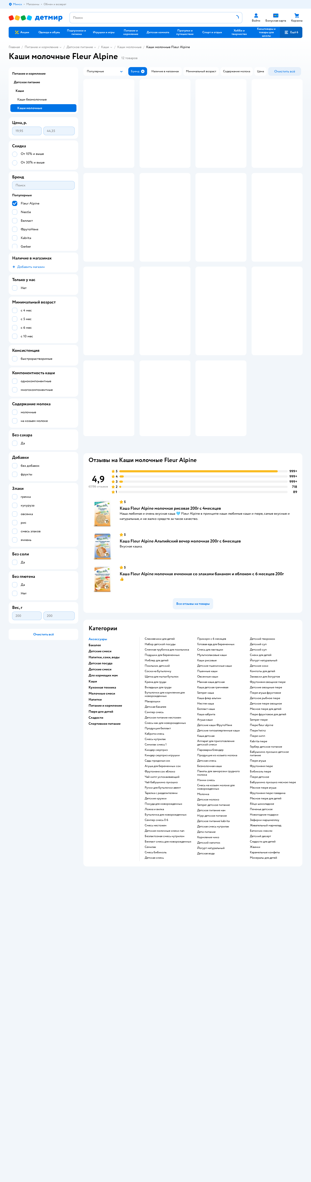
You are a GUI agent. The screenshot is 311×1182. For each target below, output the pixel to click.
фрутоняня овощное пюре (268, 774)
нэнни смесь (206, 872)
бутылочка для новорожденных (166, 907)
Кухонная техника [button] (102, 780)
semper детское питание (213, 897)
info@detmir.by (60, 1084)
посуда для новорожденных (163, 896)
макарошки (152, 793)
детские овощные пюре (266, 779)
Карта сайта (89, 1017)
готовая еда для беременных (216, 736)
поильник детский (157, 758)
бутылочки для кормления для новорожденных (165, 786)
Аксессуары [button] (98, 731)
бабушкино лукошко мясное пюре (273, 874)
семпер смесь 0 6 (156, 912)
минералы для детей (263, 950)
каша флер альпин (209, 790)
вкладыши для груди (158, 779)
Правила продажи (94, 996)
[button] (291, 32)
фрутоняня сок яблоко (160, 864)
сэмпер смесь (154, 804)
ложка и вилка (154, 901)
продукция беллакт (158, 820)
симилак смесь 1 (156, 837)
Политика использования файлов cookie (109, 1007)
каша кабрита (206, 806)
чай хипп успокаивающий (162, 869)
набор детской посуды (160, 736)
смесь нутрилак (155, 831)
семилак (150, 939)
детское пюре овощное (266, 796)
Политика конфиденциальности (103, 1001)
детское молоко (208, 892)
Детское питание (80, 47)
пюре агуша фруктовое (265, 785)
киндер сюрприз (156, 842)
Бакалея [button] (95, 737)
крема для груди (155, 774)
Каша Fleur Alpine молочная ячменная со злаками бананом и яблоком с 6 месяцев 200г (202, 666)
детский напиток (208, 935)
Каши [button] (93, 774)
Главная (14, 47)
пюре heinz (258, 823)
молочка (203, 886)
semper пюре (259, 812)
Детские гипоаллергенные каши (218, 823)
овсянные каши (207, 769)
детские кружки (156, 891)
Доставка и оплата (94, 986)
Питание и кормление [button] (105, 798)
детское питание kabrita (213, 913)
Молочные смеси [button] (102, 786)
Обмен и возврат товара (98, 991)
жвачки (255, 939)
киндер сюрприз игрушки (162, 847)
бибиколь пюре (260, 864)
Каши (105, 47)
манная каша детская (211, 774)
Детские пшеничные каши (214, 758)
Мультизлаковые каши (212, 747)
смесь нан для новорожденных (165, 815)
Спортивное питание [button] (105, 816)
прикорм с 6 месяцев (211, 731)
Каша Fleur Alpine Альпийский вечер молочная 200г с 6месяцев (180, 633)
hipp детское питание (212, 908)
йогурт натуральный (211, 940)
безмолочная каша (209, 858)
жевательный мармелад (265, 918)
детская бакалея (155, 799)
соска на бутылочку (158, 763)
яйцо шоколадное (262, 896)
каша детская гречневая (212, 779)
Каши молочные (129, 47)
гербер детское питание (266, 839)
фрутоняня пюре (261, 858)
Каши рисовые (207, 752)
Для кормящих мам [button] (103, 767)
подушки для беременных (162, 747)
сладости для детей (263, 934)
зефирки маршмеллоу (264, 912)
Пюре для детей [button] (101, 804)
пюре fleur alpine (261, 817)
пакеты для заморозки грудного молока (218, 865)
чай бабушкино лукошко (161, 874)
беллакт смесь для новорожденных (168, 934)
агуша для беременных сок (163, 858)
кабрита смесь (154, 826)
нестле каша (205, 796)
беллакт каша (206, 801)
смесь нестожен (156, 918)
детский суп (258, 736)
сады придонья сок (157, 853)
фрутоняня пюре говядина (267, 885)
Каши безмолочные (32, 99)
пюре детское (259, 869)
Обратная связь (92, 1012)
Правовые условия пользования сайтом (76, 1062)
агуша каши (205, 812)
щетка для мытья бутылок (162, 769)
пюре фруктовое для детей (268, 806)
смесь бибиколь (156, 944)
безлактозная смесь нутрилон (164, 928)
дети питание (206, 924)
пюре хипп (257, 828)
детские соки (259, 758)
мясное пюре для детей (265, 801)
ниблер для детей (156, 752)
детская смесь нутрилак (213, 919)
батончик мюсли (261, 923)
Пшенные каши (207, 763)
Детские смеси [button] (100, 743)
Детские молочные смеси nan (164, 923)
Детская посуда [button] (100, 755)
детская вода (205, 946)
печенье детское (261, 901)
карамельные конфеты (265, 944)
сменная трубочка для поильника (167, 742)
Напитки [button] (95, 792)
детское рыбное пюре (265, 790)
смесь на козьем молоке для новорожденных (216, 879)
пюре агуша (258, 853)
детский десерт (260, 928)
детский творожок (262, 731)
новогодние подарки (264, 907)
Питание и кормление (41, 47)
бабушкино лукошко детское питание (269, 845)
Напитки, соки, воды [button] (104, 749)
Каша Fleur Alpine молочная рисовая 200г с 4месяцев (170, 600)
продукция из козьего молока (217, 847)
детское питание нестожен (163, 810)
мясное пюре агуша (263, 880)
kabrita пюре (258, 833)
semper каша (205, 785)
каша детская (205, 828)
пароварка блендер (210, 842)
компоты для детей (262, 763)
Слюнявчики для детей (160, 731)
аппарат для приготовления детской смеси (215, 835)
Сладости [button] (96, 810)
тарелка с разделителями (161, 885)
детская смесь (154, 950)
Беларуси (35, 1067)
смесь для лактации (210, 742)
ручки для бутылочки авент (163, 880)
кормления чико (208, 929)
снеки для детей (260, 747)
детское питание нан (211, 902)
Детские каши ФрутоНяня (214, 817)
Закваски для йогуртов (265, 769)
